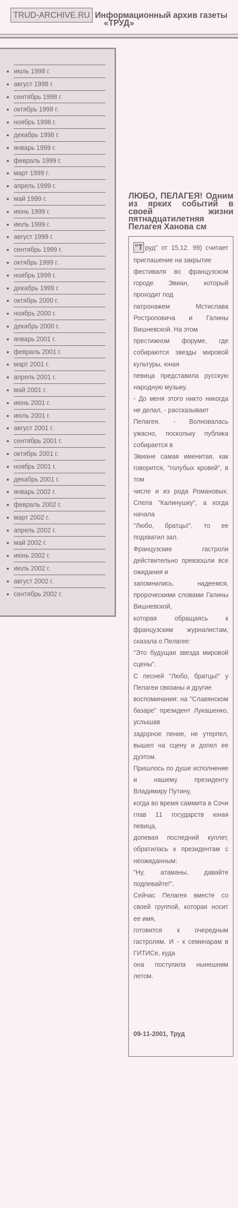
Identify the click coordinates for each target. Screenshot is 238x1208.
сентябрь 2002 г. (38, 594)
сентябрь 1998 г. (38, 96)
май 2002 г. (30, 542)
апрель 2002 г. (35, 530)
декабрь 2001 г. (36, 479)
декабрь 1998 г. (36, 135)
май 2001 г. (30, 389)
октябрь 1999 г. (36, 262)
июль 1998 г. (32, 71)
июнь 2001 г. (32, 402)
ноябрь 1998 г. (35, 122)
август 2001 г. (34, 428)
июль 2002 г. (32, 568)
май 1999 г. (30, 198)
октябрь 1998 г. (36, 109)
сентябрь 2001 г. (38, 440)
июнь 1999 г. (32, 211)
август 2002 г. (34, 581)
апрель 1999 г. (35, 185)
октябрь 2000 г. (36, 300)
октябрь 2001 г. (36, 453)
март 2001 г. (32, 364)
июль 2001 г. (32, 415)
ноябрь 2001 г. (35, 466)
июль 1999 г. (32, 224)
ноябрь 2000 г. (35, 313)
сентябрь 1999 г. (38, 249)
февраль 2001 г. (37, 351)
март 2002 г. (32, 517)
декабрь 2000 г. (36, 326)
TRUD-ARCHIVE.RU (51, 15)
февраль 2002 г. (37, 504)
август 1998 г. (34, 84)
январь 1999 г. (35, 147)
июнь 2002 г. (32, 555)
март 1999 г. (32, 173)
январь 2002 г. (35, 491)
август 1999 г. (34, 236)
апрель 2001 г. (35, 377)
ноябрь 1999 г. (35, 275)
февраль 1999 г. (37, 160)
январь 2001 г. (35, 339)
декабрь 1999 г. (36, 288)
